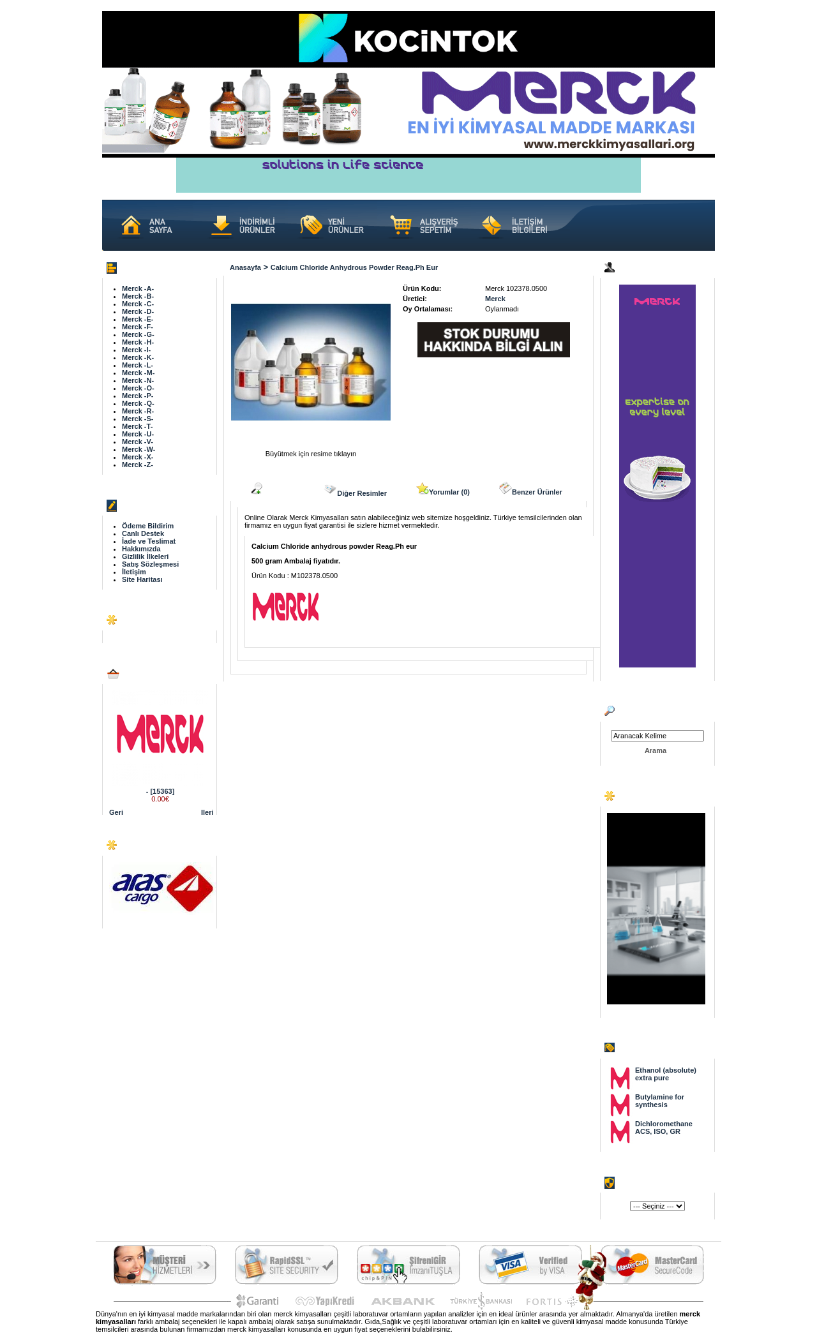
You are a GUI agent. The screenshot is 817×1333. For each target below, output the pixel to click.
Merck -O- (138, 388)
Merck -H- (138, 342)
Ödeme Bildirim (148, 526)
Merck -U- (138, 434)
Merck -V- (137, 441)
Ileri (207, 812)
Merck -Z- (137, 464)
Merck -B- (138, 296)
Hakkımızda (141, 549)
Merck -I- (136, 350)
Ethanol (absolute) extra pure (665, 1074)
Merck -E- (138, 319)
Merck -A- (138, 288)
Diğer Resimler (355, 489)
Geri (116, 812)
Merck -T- (137, 426)
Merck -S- (138, 418)
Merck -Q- (138, 403)
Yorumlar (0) (443, 489)
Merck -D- (138, 311)
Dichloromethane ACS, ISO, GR (664, 1127)
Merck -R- (138, 411)
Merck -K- (138, 357)
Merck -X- (138, 457)
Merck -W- (138, 449)
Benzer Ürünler (530, 489)
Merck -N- (138, 380)
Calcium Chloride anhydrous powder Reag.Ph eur (354, 267)
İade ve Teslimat (149, 541)
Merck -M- (138, 372)
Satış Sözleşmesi (150, 564)
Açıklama (272, 489)
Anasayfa (245, 267)
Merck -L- (137, 365)
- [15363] (160, 791)
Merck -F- (137, 327)
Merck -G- (138, 334)
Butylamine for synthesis (659, 1100)
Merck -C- (138, 304)
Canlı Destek (143, 533)
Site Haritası (142, 579)
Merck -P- (138, 395)
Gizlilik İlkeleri (145, 556)
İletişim (134, 572)
